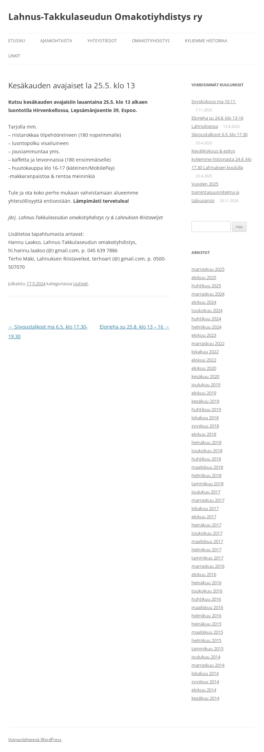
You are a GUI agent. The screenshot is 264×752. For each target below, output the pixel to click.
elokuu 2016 (203, 574)
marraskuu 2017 (207, 500)
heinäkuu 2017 (206, 525)
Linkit (14, 56)
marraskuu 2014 (207, 665)
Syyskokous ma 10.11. (213, 101)
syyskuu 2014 (205, 681)
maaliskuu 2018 (207, 467)
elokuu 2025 (203, 277)
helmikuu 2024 (206, 327)
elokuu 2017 (203, 516)
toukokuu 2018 (206, 450)
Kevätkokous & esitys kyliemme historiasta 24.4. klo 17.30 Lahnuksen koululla (221, 159)
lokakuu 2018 (205, 417)
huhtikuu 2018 (206, 459)
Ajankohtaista (56, 41)
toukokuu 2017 (206, 533)
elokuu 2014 (203, 690)
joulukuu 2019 (205, 384)
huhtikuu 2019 (206, 409)
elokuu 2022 (203, 360)
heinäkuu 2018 (206, 442)
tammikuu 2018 (207, 483)
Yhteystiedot (102, 41)
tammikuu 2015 (207, 648)
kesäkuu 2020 (205, 376)
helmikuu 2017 (206, 549)
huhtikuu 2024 (206, 319)
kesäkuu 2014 (205, 698)
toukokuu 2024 (206, 310)
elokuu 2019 (203, 393)
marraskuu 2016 (207, 566)
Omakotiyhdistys (151, 41)
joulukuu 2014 (205, 657)
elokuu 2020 (203, 368)
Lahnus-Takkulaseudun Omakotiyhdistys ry (105, 16)
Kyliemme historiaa (206, 41)
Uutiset (80, 283)
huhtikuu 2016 (206, 599)
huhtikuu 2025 (206, 286)
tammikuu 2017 (207, 558)
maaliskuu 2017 (207, 541)
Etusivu (16, 41)
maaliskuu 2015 (207, 632)
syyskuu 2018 (205, 426)
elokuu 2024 (203, 302)
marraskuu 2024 (207, 294)
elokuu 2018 (203, 434)
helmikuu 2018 (206, 475)
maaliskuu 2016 (207, 607)
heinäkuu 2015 (206, 624)
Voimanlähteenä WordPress (35, 739)
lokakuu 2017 (205, 508)
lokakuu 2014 (205, 673)
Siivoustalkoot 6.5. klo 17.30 (219, 134)
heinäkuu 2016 (206, 582)
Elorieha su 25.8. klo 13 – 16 (134, 326)
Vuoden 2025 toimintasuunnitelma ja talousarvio (215, 192)
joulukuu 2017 (205, 492)
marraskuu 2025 (207, 269)
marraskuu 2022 (207, 343)
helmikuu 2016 (206, 615)
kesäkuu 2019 (205, 401)
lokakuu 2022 (205, 352)
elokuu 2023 (203, 335)
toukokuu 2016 (206, 591)
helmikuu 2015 (206, 640)
